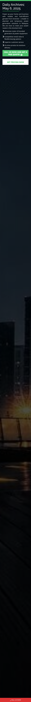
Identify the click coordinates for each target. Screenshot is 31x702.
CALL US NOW (15, 700)
